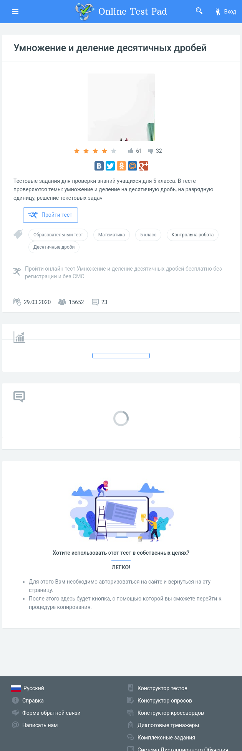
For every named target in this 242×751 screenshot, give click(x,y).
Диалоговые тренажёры (168, 725)
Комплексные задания (166, 737)
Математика (111, 235)
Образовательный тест (58, 235)
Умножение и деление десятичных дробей (110, 48)
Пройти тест (50, 215)
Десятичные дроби (54, 247)
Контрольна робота (193, 235)
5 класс (148, 235)
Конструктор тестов (162, 688)
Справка (33, 700)
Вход (225, 11)
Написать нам (40, 725)
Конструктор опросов (165, 700)
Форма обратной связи (51, 713)
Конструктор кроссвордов (171, 713)
